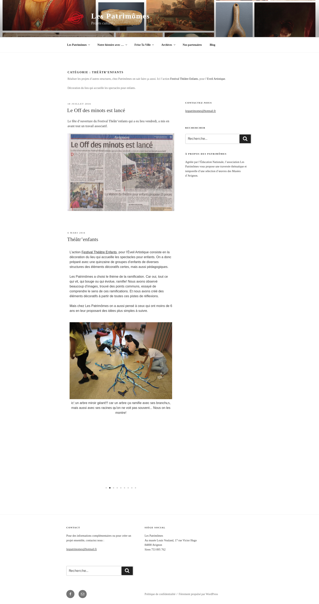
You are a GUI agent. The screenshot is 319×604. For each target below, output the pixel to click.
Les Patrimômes (120, 16)
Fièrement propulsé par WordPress (198, 594)
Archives (168, 44)
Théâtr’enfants (82, 239)
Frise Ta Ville (144, 44)
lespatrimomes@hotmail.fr (200, 110)
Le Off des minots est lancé (96, 110)
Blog (212, 44)
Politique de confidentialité (160, 594)
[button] (106, 487)
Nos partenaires (192, 44)
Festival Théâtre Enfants (184, 78)
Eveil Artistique (216, 78)
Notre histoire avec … (112, 44)
